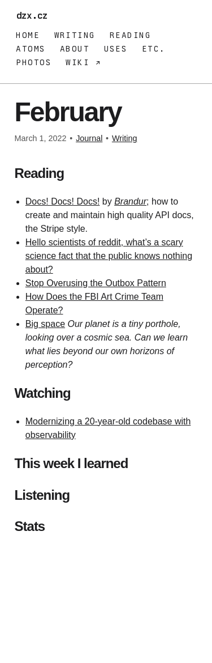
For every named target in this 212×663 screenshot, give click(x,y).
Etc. (154, 49)
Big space (45, 324)
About (74, 49)
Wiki (80, 62)
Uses (116, 49)
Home (28, 35)
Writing (75, 35)
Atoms (30, 49)
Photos (33, 62)
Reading (130, 35)
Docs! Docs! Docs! (62, 201)
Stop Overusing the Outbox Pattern (95, 283)
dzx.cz (34, 15)
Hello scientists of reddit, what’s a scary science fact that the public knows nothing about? (108, 255)
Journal (89, 138)
